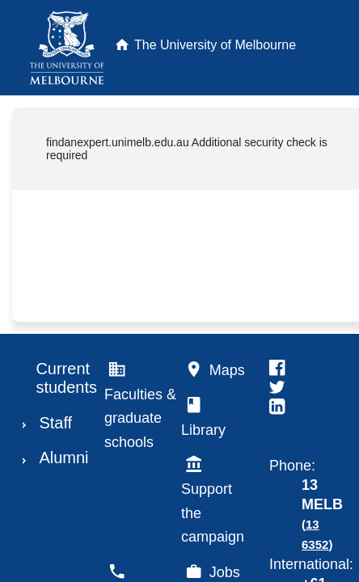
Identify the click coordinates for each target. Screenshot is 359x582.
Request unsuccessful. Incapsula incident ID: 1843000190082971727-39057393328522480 (179, 291)
